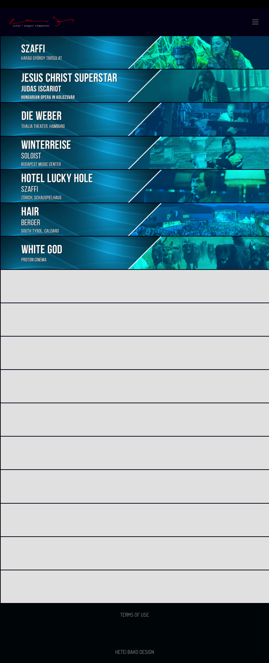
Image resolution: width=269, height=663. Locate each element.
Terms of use (134, 615)
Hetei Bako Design (134, 652)
